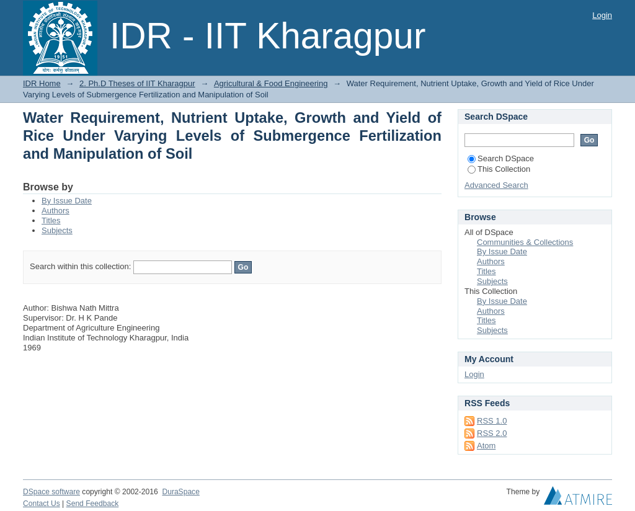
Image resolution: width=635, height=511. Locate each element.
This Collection (499, 169)
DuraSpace (180, 491)
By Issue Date (67, 200)
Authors (55, 210)
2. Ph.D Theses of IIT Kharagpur (137, 83)
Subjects (57, 230)
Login (602, 15)
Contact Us (41, 503)
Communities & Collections (525, 242)
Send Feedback (92, 503)
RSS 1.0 (492, 420)
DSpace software (51, 491)
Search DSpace (501, 158)
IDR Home (42, 83)
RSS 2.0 (492, 433)
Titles (51, 220)
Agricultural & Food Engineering (271, 83)
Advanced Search (496, 185)
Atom (486, 445)
